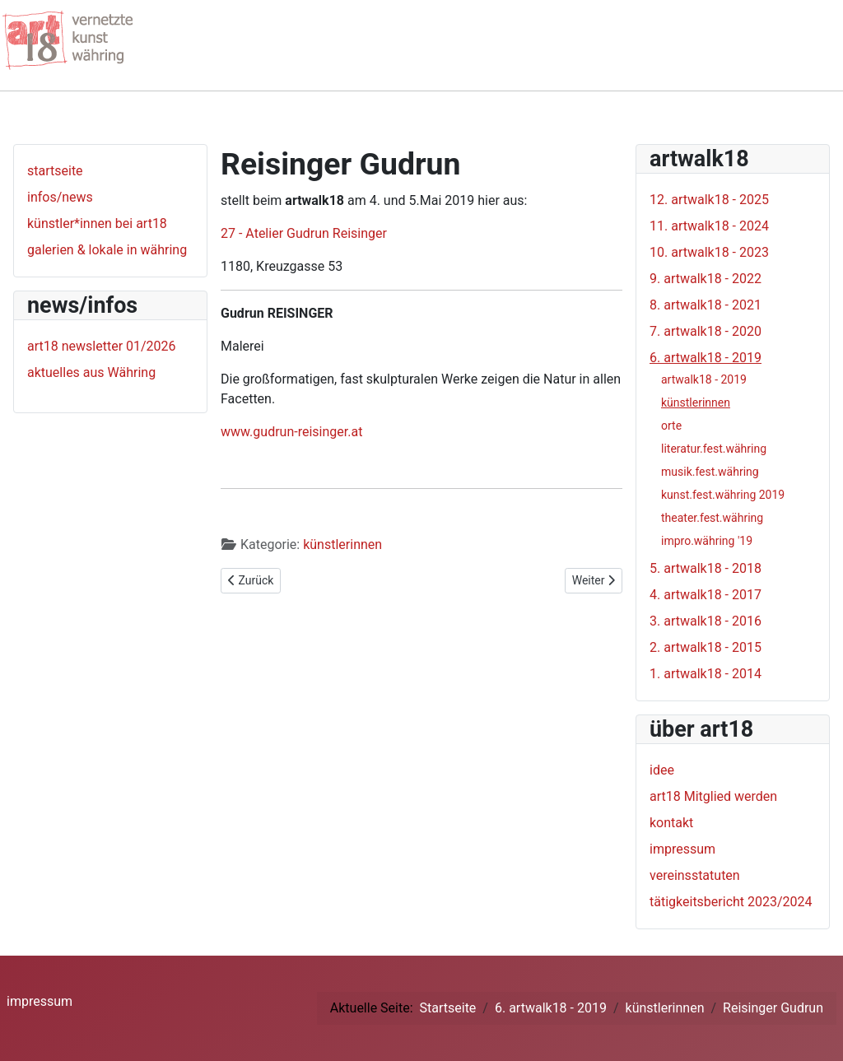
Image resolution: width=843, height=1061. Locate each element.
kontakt (671, 823)
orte (671, 425)
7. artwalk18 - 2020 (705, 331)
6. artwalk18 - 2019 (705, 357)
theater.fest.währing (712, 517)
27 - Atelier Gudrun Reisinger (304, 233)
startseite (55, 171)
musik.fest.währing (710, 471)
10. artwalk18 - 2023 (709, 252)
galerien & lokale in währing (107, 250)
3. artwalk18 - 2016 (705, 621)
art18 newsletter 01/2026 (101, 346)
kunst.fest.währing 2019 (723, 494)
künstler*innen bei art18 (97, 223)
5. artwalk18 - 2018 (705, 568)
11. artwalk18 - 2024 (709, 226)
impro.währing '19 (706, 540)
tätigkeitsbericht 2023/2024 (731, 902)
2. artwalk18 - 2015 (705, 647)
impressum (682, 849)
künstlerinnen (342, 544)
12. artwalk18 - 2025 (709, 199)
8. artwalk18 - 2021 (705, 305)
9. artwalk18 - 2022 (705, 278)
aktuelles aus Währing (91, 372)
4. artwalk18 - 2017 (705, 595)
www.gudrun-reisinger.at (291, 432)
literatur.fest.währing (713, 448)
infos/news (60, 197)
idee (662, 770)
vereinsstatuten (695, 875)
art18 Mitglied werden (713, 796)
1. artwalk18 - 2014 (705, 674)
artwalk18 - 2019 (704, 379)
